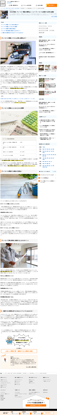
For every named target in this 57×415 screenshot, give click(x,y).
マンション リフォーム (47, 379)
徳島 (43, 163)
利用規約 (16, 395)
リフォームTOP (4, 373)
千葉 (51, 151)
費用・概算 (13, 5)
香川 (45, 163)
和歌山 (44, 159)
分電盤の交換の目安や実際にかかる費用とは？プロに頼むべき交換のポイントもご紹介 (17, 98)
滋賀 (45, 158)
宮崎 (53, 165)
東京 (53, 151)
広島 (49, 161)
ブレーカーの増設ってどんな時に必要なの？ (10, 24)
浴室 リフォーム (3, 387)
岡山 (47, 161)
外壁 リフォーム (31, 379)
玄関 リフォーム (31, 382)
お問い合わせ (45, 392)
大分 (51, 165)
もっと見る (54, 171)
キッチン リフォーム (4, 381)
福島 (53, 149)
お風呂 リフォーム (4, 379)
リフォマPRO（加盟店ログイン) (34, 392)
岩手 (45, 149)
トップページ (3, 392)
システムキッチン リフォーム (5, 382)
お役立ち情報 (39, 5)
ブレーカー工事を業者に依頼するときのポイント (11, 30)
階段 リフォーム (17, 384)
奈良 (53, 158)
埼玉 (49, 151)
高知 (49, 163)
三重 (43, 158)
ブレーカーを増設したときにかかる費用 (9, 26)
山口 (51, 161)
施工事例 (2, 396)
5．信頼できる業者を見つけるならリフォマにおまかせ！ (12, 32)
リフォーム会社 (26, 5)
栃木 (45, 151)
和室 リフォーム (17, 381)
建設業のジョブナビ (32, 393)
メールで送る (55, 16)
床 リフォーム (17, 382)
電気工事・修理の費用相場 (17, 373)
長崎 (47, 165)
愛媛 (47, 163)
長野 (53, 154)
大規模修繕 (31, 381)
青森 (43, 149)
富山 (45, 154)
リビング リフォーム (18, 379)
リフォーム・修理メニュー (5, 393)
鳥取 (43, 161)
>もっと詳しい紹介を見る (31, 367)
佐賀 (45, 165)
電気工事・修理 (10, 373)
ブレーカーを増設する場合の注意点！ (8, 28)
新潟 (43, 154)
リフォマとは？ (17, 392)
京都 (47, 158)
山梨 (51, 154)
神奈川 (44, 152)
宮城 (47, 149)
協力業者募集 (9, 2)
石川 (47, 154)
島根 (45, 161)
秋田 (49, 149)
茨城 (43, 151)
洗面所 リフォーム (4, 385)
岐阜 (55, 154)
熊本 (49, 165)
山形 (51, 149)
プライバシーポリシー (18, 396)
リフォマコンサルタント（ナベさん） (21, 393)
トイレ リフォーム (4, 384)
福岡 (43, 165)
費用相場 (2, 395)
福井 (49, 154)
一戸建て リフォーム (46, 381)
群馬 (47, 151)
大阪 (49, 158)
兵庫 (51, 158)
